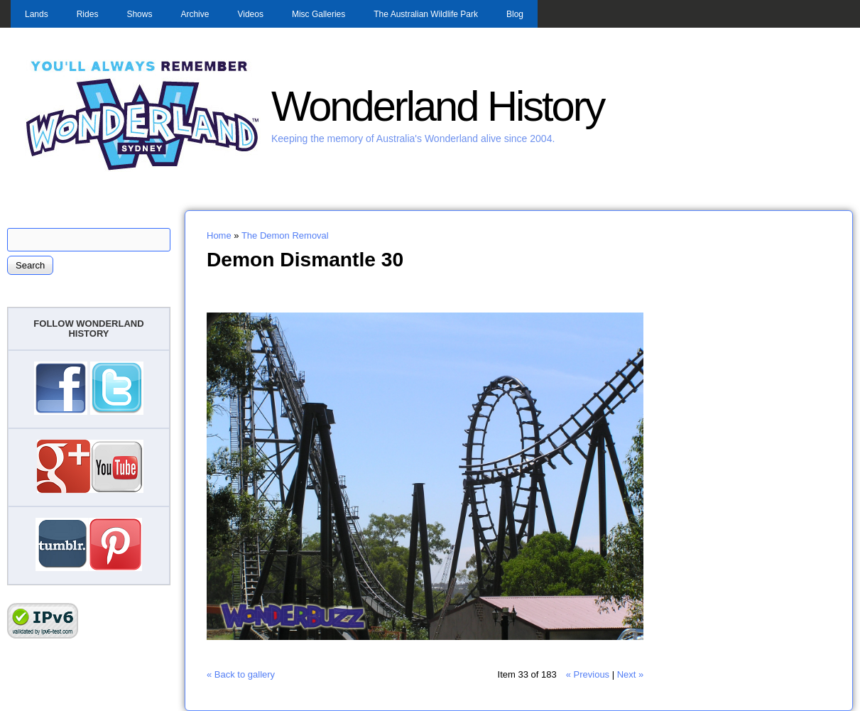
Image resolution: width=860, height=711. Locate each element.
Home (219, 235)
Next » (630, 674)
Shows (139, 14)
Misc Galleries (318, 14)
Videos (250, 14)
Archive (194, 14)
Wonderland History (437, 106)
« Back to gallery (241, 674)
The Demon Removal (285, 235)
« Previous (587, 674)
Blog (514, 14)
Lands (36, 14)
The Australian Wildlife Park (426, 14)
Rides (88, 14)
